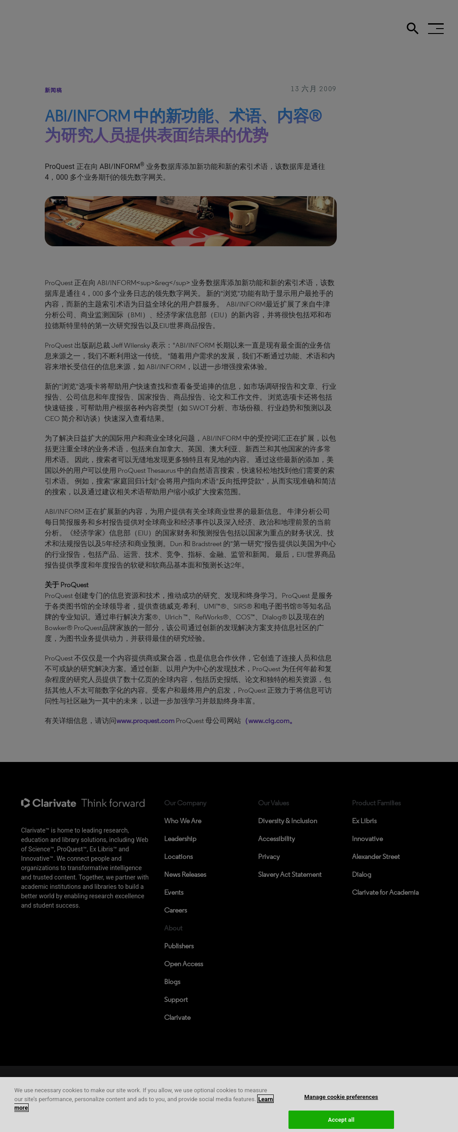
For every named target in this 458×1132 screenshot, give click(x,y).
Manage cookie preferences (341, 1103)
